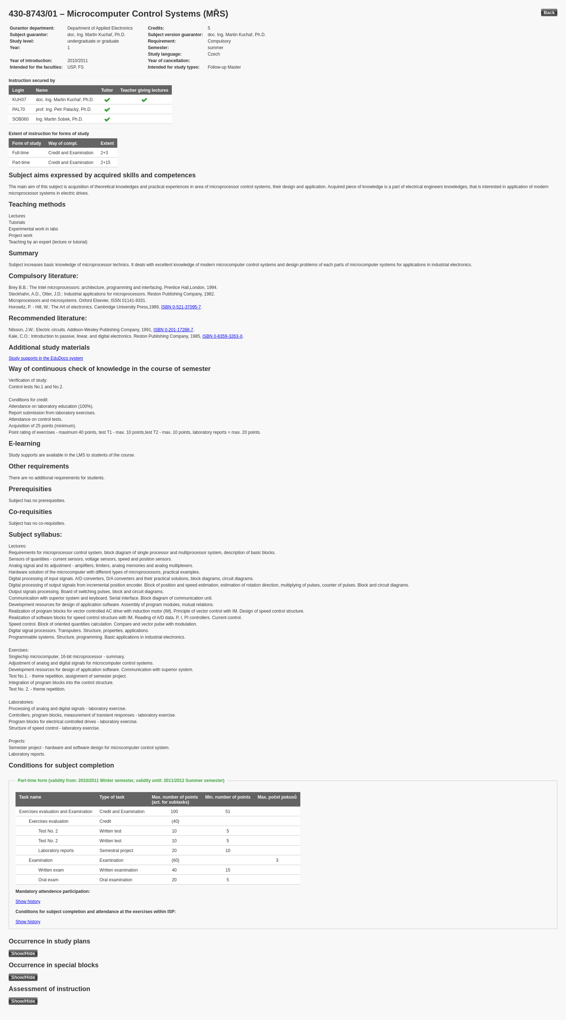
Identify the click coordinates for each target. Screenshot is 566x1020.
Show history (28, 901)
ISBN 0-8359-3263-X (223, 336)
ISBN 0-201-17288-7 (173, 329)
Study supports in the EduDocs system (46, 358)
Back (549, 12)
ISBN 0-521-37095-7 (181, 307)
